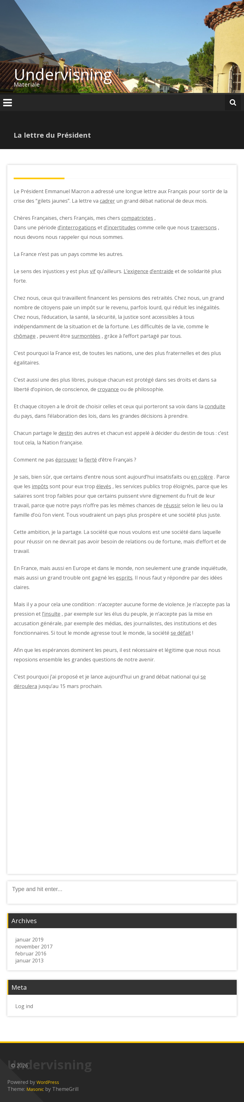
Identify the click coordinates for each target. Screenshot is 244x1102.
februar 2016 (30, 953)
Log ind (24, 1006)
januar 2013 (29, 960)
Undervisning (63, 74)
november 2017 (33, 946)
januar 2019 (29, 939)
